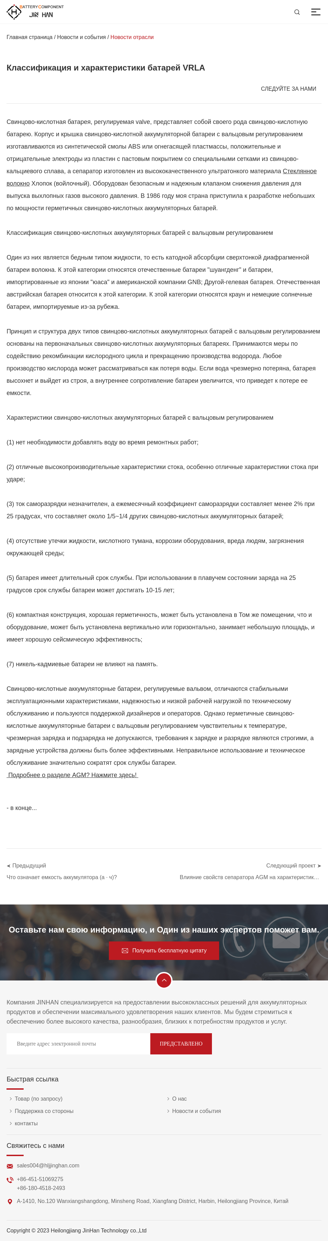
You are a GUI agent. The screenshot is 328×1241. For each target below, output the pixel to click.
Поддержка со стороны (40, 1111)
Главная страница (29, 37)
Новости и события (81, 37)
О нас (175, 1099)
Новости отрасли (132, 37)
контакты (22, 1123)
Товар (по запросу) (34, 1099)
